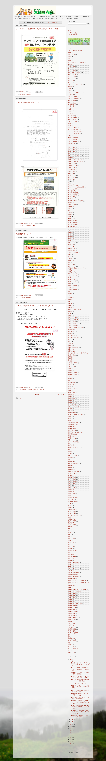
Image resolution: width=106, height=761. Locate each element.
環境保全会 (71, 244)
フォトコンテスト (72, 139)
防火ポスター (71, 542)
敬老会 (69, 254)
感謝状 (69, 240)
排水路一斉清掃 (72, 521)
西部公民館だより (72, 428)
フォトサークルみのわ (74, 141)
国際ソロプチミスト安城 (74, 309)
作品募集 (70, 315)
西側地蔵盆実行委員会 (74, 422)
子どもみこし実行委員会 (74, 337)
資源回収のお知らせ (73, 347)
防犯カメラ (71, 558)
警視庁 (69, 256)
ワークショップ (72, 175)
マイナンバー (71, 147)
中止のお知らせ (72, 479)
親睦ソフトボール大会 (74, 406)
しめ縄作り (71, 114)
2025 (71, 724)
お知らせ (22, 94)
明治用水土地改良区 (73, 633)
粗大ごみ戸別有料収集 (74, 442)
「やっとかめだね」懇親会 (75, 50)
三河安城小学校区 (72, 325)
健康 (69, 262)
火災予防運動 (71, 226)
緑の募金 (70, 645)
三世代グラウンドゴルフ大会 (75, 327)
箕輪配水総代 (71, 615)
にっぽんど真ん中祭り (74, 129)
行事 (69, 295)
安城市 (69, 183)
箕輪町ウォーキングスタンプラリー (77, 589)
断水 (69, 459)
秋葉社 (69, 368)
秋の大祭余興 (71, 366)
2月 (72, 719)
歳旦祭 (69, 313)
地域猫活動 (71, 469)
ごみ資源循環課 (72, 104)
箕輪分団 (70, 621)
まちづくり (71, 153)
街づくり (70, 234)
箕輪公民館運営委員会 (74, 572)
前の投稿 (61, 395)
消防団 (69, 386)
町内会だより (71, 487)
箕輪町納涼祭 (71, 609)
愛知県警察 (71, 179)
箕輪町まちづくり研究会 (74, 591)
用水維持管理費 (72, 641)
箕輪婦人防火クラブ (73, 617)
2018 (71, 739)
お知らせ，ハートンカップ (75, 92)
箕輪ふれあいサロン (73, 568)
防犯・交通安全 (72, 556)
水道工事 (70, 410)
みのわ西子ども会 (72, 165)
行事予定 (70, 299)
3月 (72, 661)
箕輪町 (69, 587)
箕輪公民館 (71, 570)
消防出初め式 (71, 384)
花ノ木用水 (71, 228)
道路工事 (70, 507)
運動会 (69, 216)
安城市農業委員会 (72, 195)
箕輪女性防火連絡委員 (74, 576)
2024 (71, 726)
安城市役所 (71, 203)
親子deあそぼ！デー (73, 404)
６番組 (69, 60)
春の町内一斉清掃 (72, 374)
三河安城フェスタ (72, 317)
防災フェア (71, 546)
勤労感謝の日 (71, 250)
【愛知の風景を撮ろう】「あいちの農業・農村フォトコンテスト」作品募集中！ (80, 687)
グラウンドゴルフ (72, 96)
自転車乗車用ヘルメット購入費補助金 (78, 353)
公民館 (69, 287)
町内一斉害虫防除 (72, 481)
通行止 (69, 503)
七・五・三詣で (72, 355)
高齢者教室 (71, 307)
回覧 (69, 230)
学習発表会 (71, 238)
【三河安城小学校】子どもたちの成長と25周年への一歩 (80, 698)
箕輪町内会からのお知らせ (75, 603)
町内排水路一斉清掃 (73, 497)
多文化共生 (71, 451)
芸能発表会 (71, 258)
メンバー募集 (71, 171)
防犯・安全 (71, 554)
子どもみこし (71, 335)
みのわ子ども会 (72, 163)
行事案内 (70, 297)
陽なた (69, 643)
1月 (72, 721)
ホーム (37, 395)
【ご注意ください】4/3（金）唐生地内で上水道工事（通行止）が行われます (80, 664)
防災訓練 (70, 548)
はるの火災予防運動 (73, 137)
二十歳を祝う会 (72, 511)
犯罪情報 (70, 527)
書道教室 (70, 378)
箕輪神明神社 (71, 578)
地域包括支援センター (74, 471)
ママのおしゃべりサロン (74, 155)
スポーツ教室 (71, 115)
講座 (69, 301)
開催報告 (70, 232)
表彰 (69, 529)
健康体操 (70, 270)
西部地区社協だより (73, 434)
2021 (71, 733)
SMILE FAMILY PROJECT (74, 72)
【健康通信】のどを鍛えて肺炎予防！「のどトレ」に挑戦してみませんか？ (80, 702)
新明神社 (70, 396)
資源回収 (70, 345)
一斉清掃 (70, 212)
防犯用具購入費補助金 (74, 562)
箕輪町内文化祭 (72, 607)
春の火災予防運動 (72, 372)
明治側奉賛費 (71, 631)
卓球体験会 (71, 457)
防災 (69, 544)
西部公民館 (71, 426)
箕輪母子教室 (71, 623)
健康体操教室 (71, 272)
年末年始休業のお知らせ (74, 515)
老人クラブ (71, 646)
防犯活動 (70, 560)
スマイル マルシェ (73, 119)
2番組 (69, 58)
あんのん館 (71, 80)
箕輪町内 (70, 599)
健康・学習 (71, 264)
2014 (71, 748)
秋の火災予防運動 (72, 362)
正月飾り (70, 418)
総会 (69, 450)
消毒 (69, 380)
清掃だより (71, 420)
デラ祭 (69, 125)
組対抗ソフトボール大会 (74, 448)
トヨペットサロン (72, 127)
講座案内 (70, 303)
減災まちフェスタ (72, 276)
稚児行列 (70, 475)
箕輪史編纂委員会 (72, 574)
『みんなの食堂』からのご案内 (79, 683)
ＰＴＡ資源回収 (72, 70)
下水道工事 (71, 218)
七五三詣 (70, 357)
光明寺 (69, 283)
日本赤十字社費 (72, 513)
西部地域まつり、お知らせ (75, 432)
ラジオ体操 (71, 173)
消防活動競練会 (72, 382)
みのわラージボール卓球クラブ (76, 161)
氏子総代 (70, 343)
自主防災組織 (71, 351)
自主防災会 (71, 349)
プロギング (71, 145)
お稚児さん (71, 94)
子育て (69, 341)
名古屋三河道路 (72, 629)
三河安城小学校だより (74, 323)
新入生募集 (71, 394)
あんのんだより (72, 78)
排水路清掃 (71, 523)
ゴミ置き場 (71, 106)
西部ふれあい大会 (72, 424)
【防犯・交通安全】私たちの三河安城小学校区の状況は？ (80, 691)
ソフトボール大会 (72, 121)
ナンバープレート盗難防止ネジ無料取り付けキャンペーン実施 (37, 29)
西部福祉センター (72, 436)
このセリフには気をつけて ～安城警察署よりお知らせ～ (35, 306)
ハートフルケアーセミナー (75, 131)
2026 (71, 659)
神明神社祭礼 (71, 402)
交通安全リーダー (72, 282)
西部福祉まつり (72, 438)
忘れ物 (69, 540)
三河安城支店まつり (73, 319)
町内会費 (70, 495)
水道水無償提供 (72, 412)
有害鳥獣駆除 (71, 639)
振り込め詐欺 (40, 389)
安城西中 (70, 206)
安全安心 (70, 208)
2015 (71, 746)
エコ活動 (70, 86)
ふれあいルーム (72, 143)
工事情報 (70, 293)
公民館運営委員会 (72, 289)
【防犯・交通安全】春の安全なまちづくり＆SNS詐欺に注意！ (80, 680)
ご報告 (69, 110)
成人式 (69, 416)
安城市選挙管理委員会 (74, 193)
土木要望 (70, 505)
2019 (71, 737)
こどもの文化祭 (72, 100)
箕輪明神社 (71, 625)
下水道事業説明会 (72, 220)
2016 (71, 743)
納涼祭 (69, 517)
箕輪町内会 (71, 601)
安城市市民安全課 (31, 389)
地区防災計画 (71, 473)
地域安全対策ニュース (23, 234)
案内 (69, 210)
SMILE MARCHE (72, 74)
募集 (69, 536)
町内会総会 (71, 491)
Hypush (70, 64)
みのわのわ (71, 157)
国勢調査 (70, 311)
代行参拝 (70, 453)
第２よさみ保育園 (72, 455)
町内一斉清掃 (71, 483)
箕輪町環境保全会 (72, 593)
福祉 (69, 530)
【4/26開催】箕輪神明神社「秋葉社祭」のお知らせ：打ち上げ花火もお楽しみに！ (80, 712)
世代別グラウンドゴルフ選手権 (76, 414)
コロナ (69, 108)
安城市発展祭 (71, 197)
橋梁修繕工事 (71, 248)
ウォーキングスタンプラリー (75, 84)
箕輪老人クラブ (72, 627)
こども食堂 (71, 102)
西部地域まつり (72, 430)
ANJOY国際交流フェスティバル (76, 62)
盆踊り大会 (71, 564)
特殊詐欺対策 (71, 509)
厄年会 (69, 637)
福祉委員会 (71, 532)
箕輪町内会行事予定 (73, 34)
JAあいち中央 (71, 66)
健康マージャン (72, 266)
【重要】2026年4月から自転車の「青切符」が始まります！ (79, 694)
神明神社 (70, 400)
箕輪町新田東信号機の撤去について (28, 102)
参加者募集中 (71, 331)
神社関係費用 (71, 398)
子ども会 (70, 339)
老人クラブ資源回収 (73, 648)
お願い (69, 88)
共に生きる (71, 246)
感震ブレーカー (72, 242)
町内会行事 (71, 489)
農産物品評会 (71, 519)
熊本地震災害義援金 (73, 252)
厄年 (69, 635)
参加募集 (70, 333)
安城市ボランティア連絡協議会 (76, 187)
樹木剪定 (70, 361)
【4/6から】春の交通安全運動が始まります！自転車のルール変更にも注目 (80, 669)
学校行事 (70, 236)
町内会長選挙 (71, 493)
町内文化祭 (71, 499)
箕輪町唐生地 (71, 597)
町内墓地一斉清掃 (72, 501)
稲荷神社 (70, 214)
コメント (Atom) (23, 398)
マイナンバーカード (73, 149)
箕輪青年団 (71, 585)
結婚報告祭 (71, 260)
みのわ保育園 (71, 167)
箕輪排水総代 (71, 613)
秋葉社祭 (70, 370)
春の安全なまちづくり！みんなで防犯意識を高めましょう (80, 673)
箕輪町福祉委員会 (72, 611)
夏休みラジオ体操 (72, 224)
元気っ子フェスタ (72, 274)
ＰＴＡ (69, 68)
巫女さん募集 (71, 652)
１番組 (69, 52)
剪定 (69, 650)
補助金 (69, 534)
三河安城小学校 (72, 321)
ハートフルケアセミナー (74, 133)
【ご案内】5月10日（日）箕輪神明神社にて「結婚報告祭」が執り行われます (80, 707)
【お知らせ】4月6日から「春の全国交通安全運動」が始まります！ (80, 677)
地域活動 (70, 465)
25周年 (69, 56)
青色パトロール (72, 440)
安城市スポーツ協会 (73, 185)
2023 (71, 728)
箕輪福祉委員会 (72, 619)
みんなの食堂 (71, 169)
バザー (69, 135)
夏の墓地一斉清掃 (72, 222)
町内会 (69, 485)
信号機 (34, 225)
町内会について (72, 32)
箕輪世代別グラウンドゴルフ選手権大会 (78, 582)
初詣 (69, 376)
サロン (69, 112)
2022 (71, 730)
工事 (69, 291)
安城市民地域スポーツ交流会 (75, 201)
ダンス (69, 123)
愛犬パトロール (72, 177)
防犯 (69, 552)
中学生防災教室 (72, 477)
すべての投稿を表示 (53, 22)
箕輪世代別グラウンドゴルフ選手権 (77, 580)
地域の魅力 (71, 461)
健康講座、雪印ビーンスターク (76, 268)
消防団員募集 (71, 388)
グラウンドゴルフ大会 (74, 98)
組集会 (69, 444)
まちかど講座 (71, 151)
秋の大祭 (70, 364)
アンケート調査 (72, 76)
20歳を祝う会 (71, 54)
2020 (71, 735)
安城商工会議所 (72, 204)
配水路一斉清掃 (72, 525)
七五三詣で (71, 359)
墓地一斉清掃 (71, 538)
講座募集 (70, 305)
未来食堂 (70, 566)
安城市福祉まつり (72, 199)
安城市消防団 (71, 191)
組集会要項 (71, 446)
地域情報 (70, 467)
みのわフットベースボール (75, 159)
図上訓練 (70, 408)
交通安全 (70, 278)
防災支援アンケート (73, 550)
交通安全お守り (72, 280)
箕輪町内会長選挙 (72, 605)
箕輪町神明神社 (72, 595)
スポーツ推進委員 (72, 117)
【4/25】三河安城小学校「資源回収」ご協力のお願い (79, 716)
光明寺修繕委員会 (72, 285)
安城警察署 (28, 94)
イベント (70, 82)
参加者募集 (71, 329)
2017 (71, 741)
